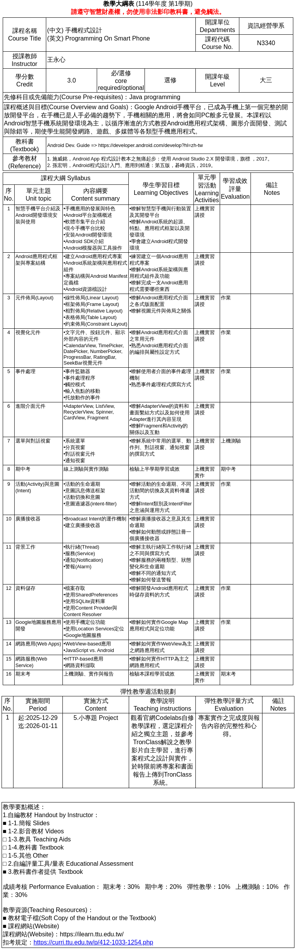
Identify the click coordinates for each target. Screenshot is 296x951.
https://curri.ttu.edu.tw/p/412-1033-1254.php (93, 942)
